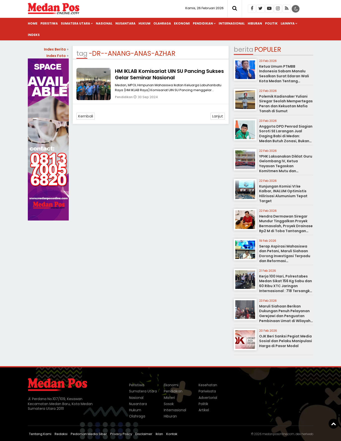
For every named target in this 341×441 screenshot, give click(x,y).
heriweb (307, 434)
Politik (271, 23)
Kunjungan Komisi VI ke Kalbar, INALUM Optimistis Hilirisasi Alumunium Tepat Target (283, 193)
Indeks (34, 35)
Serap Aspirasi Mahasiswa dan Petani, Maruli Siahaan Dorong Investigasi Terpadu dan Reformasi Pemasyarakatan (284, 256)
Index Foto (57, 55)
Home (32, 23)
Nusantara (125, 23)
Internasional (232, 23)
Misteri (169, 397)
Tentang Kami (40, 434)
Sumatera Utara (75, 23)
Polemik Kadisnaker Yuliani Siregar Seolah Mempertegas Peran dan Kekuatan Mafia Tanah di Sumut (286, 103)
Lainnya (288, 23)
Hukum (144, 23)
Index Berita (56, 49)
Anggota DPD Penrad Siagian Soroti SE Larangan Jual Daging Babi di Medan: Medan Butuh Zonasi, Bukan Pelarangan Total (285, 136)
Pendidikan (203, 23)
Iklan (159, 434)
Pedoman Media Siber (89, 434)
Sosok (169, 403)
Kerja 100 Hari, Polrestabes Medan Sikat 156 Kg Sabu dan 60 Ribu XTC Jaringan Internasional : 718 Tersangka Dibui (285, 286)
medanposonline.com (278, 434)
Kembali (85, 116)
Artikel (204, 410)
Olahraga (162, 23)
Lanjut (217, 116)
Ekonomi (182, 23)
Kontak (171, 434)
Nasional (104, 23)
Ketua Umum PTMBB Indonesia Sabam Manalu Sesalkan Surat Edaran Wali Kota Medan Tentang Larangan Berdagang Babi (284, 76)
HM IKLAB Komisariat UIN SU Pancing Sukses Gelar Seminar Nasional (169, 74)
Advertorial (208, 397)
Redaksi (61, 434)
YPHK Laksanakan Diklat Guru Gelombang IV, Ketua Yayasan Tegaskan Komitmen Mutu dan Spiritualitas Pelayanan (285, 166)
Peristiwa (49, 23)
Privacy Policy (121, 434)
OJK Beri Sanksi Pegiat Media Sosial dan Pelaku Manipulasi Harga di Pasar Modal (285, 341)
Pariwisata (207, 391)
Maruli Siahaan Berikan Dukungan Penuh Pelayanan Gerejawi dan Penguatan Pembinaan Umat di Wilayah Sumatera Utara (284, 316)
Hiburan (255, 23)
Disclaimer (143, 434)
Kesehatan (208, 385)
